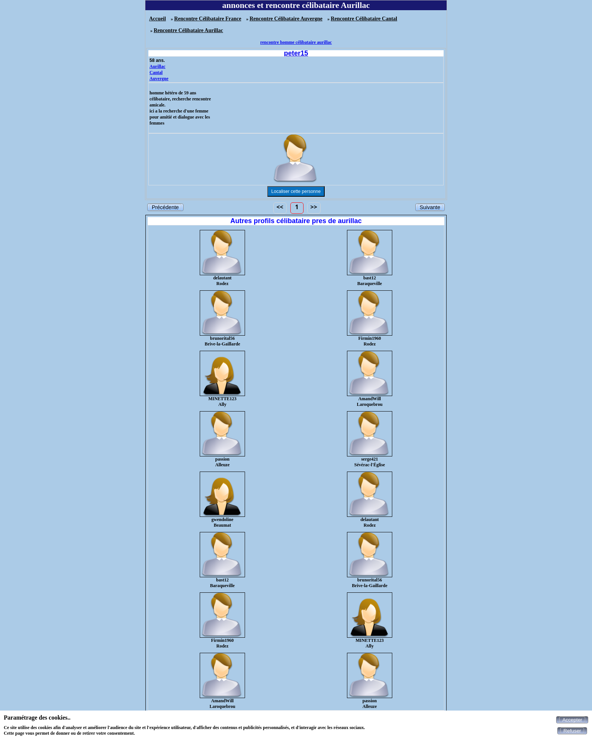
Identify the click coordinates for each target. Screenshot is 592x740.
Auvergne (159, 78)
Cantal (156, 72)
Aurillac (157, 66)
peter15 (296, 53)
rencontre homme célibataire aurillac (296, 42)
